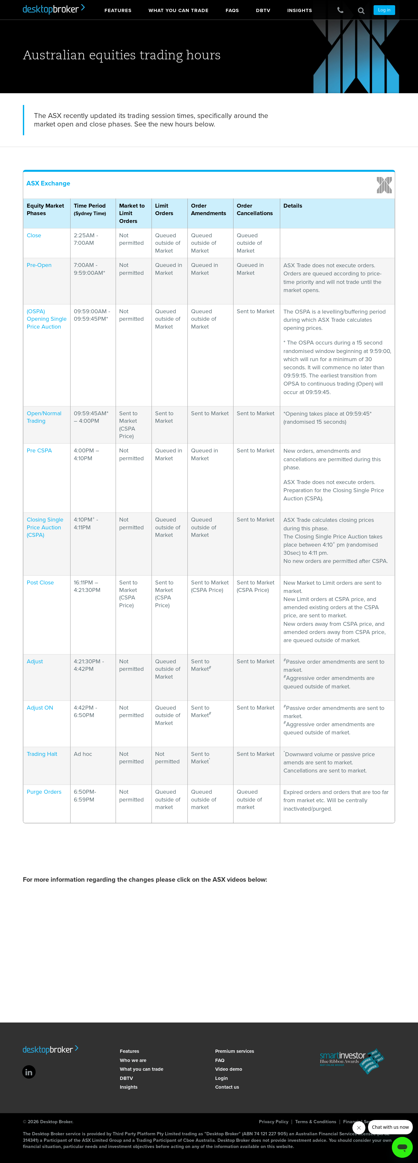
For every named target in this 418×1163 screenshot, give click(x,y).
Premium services (234, 1051)
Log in (384, 10)
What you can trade (141, 1069)
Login (221, 1078)
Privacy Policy (273, 1121)
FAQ (219, 1060)
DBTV (126, 1078)
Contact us (226, 1087)
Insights (128, 1087)
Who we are (132, 1060)
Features (129, 1051)
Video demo (228, 1069)
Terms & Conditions (315, 1121)
